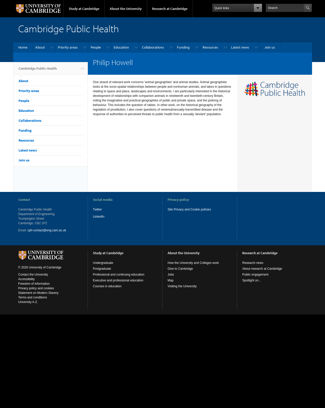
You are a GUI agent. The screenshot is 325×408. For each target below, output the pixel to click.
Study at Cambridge (84, 8)
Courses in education (107, 286)
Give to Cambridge (180, 268)
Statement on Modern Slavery (38, 293)
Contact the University (33, 274)
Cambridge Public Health (38, 70)
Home (22, 47)
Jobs (171, 274)
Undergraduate (103, 263)
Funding (183, 47)
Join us (270, 47)
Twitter (97, 209)
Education (121, 47)
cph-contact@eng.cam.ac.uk (46, 230)
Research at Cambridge (169, 8)
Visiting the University (182, 286)
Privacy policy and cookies (36, 288)
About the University (126, 8)
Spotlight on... (251, 280)
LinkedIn (98, 216)
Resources (210, 47)
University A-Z (27, 302)
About (40, 47)
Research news (252, 263)
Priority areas (68, 47)
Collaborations (153, 47)
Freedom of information (34, 283)
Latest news (240, 47)
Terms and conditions (32, 297)
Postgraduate (102, 268)
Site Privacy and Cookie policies (189, 209)
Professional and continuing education (118, 274)
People (96, 47)
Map (170, 280)
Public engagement (255, 274)
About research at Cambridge (262, 268)
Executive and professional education (118, 280)
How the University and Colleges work (193, 263)
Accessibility (26, 279)
